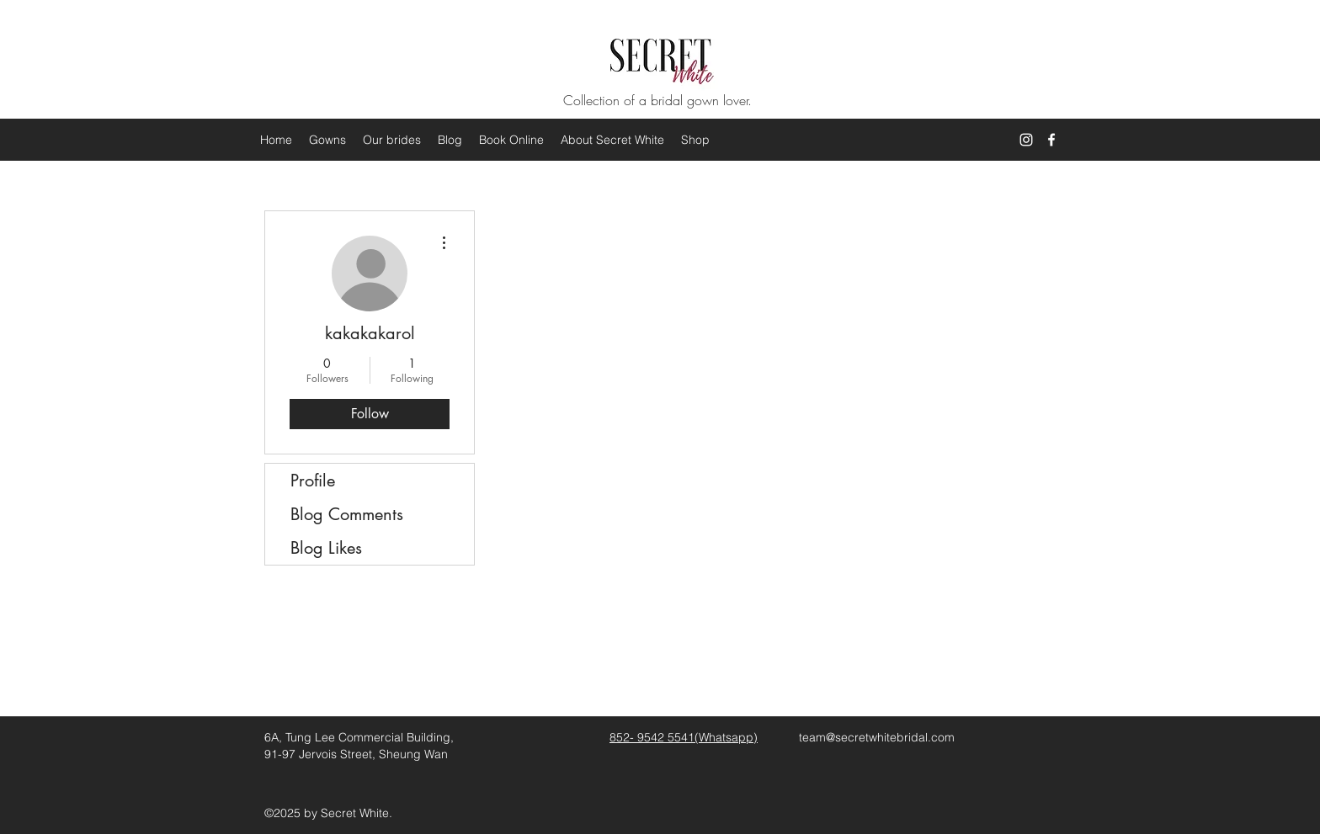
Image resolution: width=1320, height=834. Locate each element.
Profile (312, 480)
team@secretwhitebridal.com (877, 737)
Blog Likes (326, 548)
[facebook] (1051, 139)
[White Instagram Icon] (1026, 139)
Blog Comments (346, 514)
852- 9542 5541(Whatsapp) (683, 737)
